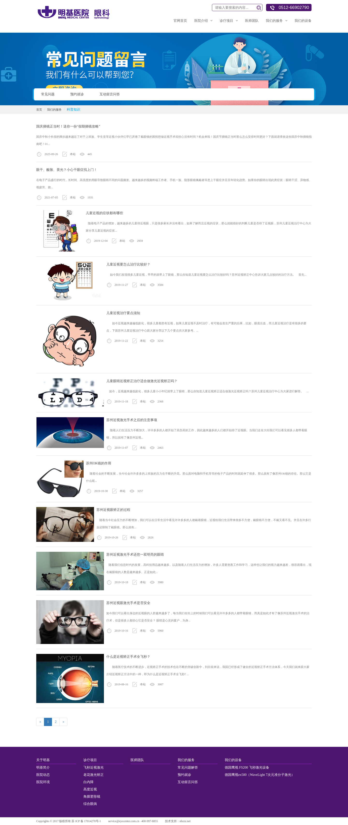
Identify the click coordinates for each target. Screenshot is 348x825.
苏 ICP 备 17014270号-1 (86, 821)
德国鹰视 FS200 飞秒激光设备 (247, 767)
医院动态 (43, 775)
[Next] (63, 722)
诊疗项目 (90, 760)
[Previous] (40, 722)
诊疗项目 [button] (229, 21)
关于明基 (43, 760)
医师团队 (252, 21)
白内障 (88, 782)
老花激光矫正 (93, 775)
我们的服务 (54, 109)
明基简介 (43, 767)
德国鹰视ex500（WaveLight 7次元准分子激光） (260, 775)
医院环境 (43, 782)
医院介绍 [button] (203, 21)
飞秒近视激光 (93, 767)
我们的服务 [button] (276, 21)
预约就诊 (77, 94)
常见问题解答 (188, 767)
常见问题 (48, 94)
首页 (39, 109)
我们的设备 (303, 21)
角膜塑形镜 (91, 796)
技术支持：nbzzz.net (178, 821)
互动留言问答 (110, 94)
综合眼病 (90, 804)
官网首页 (180, 21)
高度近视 (90, 789)
